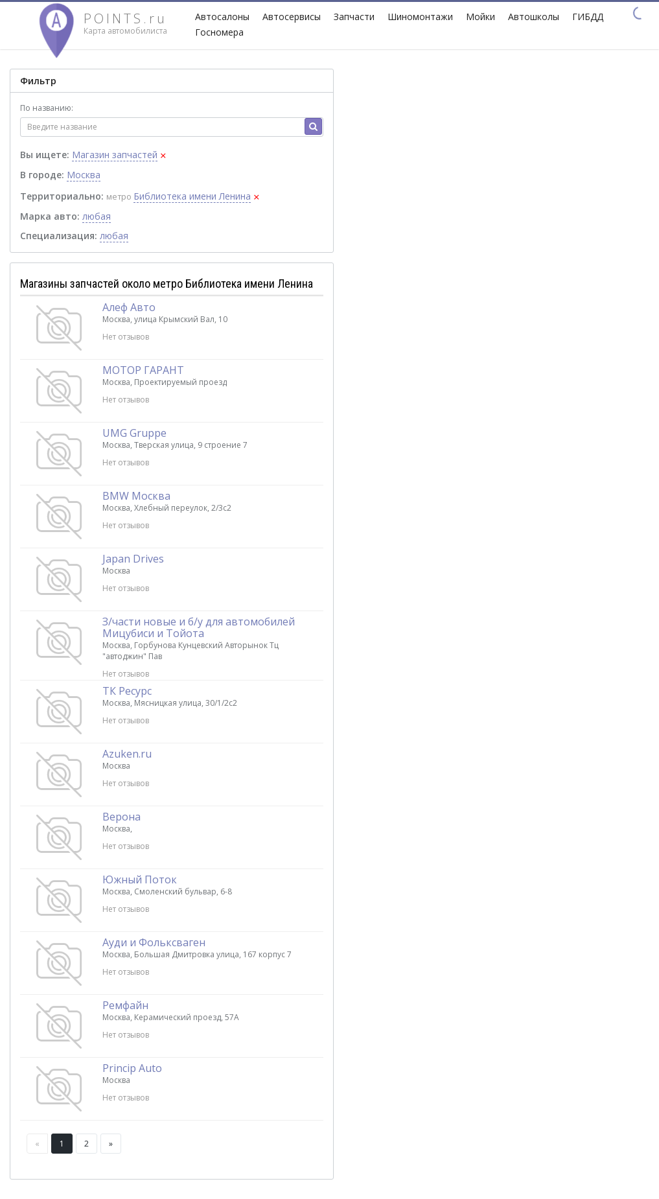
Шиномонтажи (420, 16)
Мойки (480, 16)
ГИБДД (587, 16)
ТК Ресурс (127, 691)
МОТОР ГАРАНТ (143, 370)
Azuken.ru (127, 754)
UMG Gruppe (134, 433)
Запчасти (354, 16)
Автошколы (533, 16)
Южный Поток (139, 879)
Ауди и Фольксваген (153, 942)
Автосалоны (222, 16)
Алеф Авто (129, 307)
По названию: (46, 107)
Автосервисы (291, 16)
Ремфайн (125, 1005)
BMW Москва (136, 496)
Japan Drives (133, 559)
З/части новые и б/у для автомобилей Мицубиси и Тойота (198, 627)
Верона (121, 816)
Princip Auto (132, 1068)
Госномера (219, 32)
